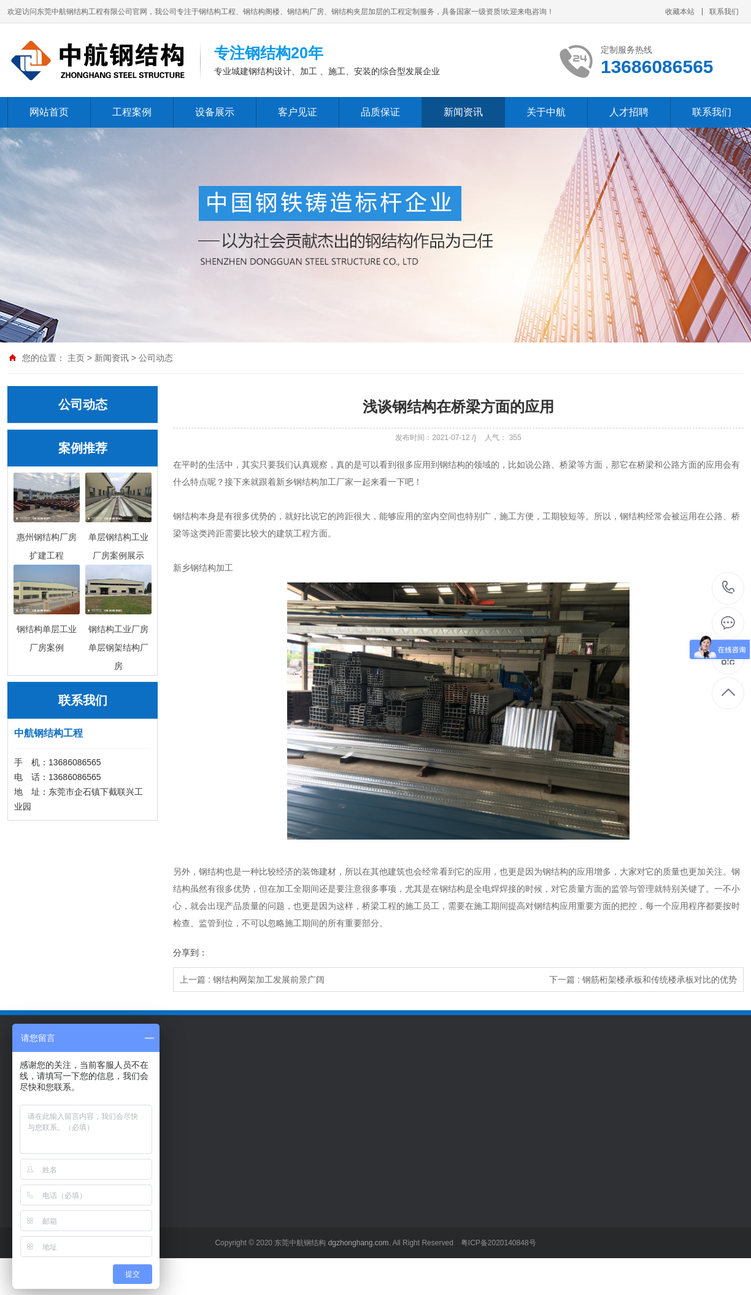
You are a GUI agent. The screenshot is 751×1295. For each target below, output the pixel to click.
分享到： (190, 952)
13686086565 (728, 587)
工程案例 (132, 112)
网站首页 (49, 112)
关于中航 (546, 112)
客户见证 (297, 112)
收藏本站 (680, 11)
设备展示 (214, 112)
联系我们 (724, 11)
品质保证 (380, 112)
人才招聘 (629, 112)
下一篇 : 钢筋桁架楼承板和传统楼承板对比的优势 (643, 979)
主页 (76, 358)
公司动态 (156, 358)
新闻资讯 (463, 112)
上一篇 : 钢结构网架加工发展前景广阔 (252, 979)
